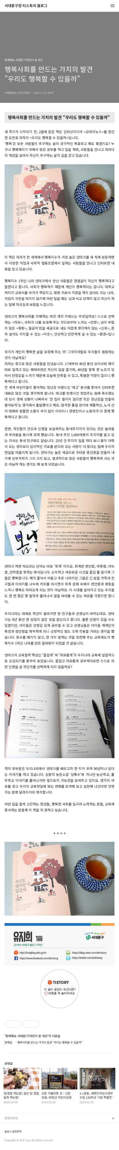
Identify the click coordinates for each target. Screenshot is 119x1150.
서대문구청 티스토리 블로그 (26, 5)
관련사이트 (11, 1118)
